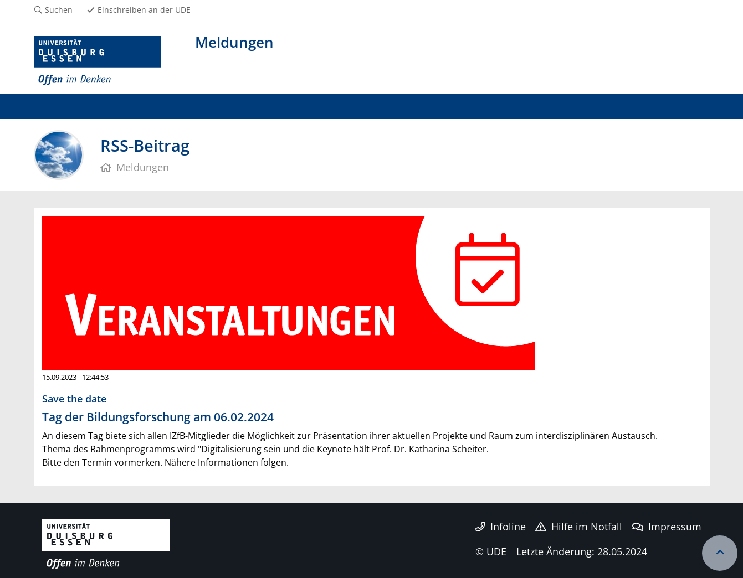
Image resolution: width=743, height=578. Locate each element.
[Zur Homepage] (97, 61)
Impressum (666, 526)
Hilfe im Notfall (578, 526)
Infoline (500, 526)
